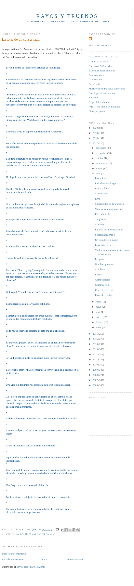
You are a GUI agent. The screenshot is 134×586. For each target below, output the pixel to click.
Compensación (102, 279)
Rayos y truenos (67, 16)
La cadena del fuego (105, 183)
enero (99, 327)
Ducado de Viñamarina (100, 66)
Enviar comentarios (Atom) (31, 566)
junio (99, 301)
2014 (95, 343)
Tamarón (93, 97)
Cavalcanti (94, 84)
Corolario (100, 269)
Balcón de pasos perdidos (102, 70)
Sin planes (100, 219)
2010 (95, 364)
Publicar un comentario (14, 553)
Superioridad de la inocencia (109, 203)
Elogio (98, 274)
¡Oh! (97, 198)
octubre (100, 158)
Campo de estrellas (98, 61)
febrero (100, 322)
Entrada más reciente (12, 559)
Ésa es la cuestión (104, 295)
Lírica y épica (102, 188)
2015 (95, 338)
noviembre (101, 152)
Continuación (102, 284)
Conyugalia (101, 193)
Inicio (45, 559)
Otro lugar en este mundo (102, 93)
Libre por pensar (97, 111)
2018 (95, 138)
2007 (95, 380)
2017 (95, 143)
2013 (95, 349)
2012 (95, 354)
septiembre (102, 163)
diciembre (101, 147)
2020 (95, 127)
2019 (95, 132)
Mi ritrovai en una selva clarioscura (107, 88)
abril (98, 311)
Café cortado (95, 79)
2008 (95, 374)
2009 (95, 369)
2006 (95, 385)
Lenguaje (99, 259)
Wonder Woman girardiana (109, 208)
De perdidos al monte (100, 102)
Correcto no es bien (105, 289)
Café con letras (96, 75)
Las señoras (101, 178)
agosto (99, 168)
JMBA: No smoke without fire (104, 106)
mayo (99, 306)
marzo (99, 317)
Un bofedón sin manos (106, 239)
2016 (95, 333)
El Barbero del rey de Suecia (35, 534)
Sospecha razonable (105, 234)
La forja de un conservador (109, 229)
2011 (95, 359)
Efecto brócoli (102, 214)
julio (98, 173)
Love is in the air (103, 245)
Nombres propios (104, 264)
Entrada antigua (75, 559)
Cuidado (99, 224)
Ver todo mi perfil (101, 46)
